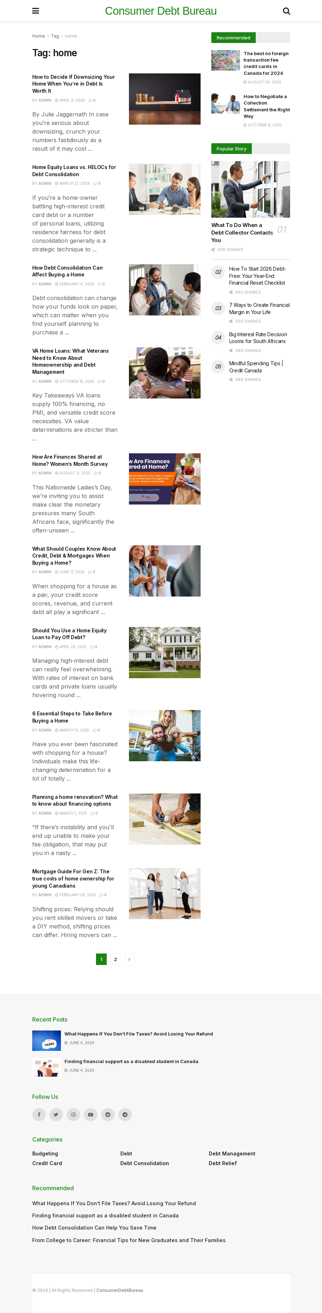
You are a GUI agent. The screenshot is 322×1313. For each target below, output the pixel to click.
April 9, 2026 (70, 100)
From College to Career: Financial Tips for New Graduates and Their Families (129, 1240)
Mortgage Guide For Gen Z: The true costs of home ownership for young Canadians (73, 878)
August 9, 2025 (72, 473)
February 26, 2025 (75, 895)
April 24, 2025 (71, 647)
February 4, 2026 (74, 284)
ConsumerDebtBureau (119, 1290)
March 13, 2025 (72, 730)
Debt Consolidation (144, 1163)
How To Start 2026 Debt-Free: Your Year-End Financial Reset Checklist (258, 276)
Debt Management (232, 1153)
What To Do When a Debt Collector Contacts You (242, 232)
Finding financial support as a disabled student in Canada (131, 1061)
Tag (55, 36)
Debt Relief (223, 1163)
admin (45, 100)
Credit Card (47, 1163)
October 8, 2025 (263, 125)
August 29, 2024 (262, 82)
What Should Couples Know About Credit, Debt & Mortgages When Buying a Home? (74, 556)
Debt (126, 1153)
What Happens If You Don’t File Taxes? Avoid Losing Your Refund (138, 1034)
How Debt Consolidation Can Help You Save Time (94, 1228)
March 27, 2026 (72, 183)
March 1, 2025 (71, 813)
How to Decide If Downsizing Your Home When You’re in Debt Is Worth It (73, 84)
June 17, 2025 (70, 572)
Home (38, 36)
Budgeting (45, 1153)
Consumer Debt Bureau (161, 10)
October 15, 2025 (74, 381)
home (71, 36)
